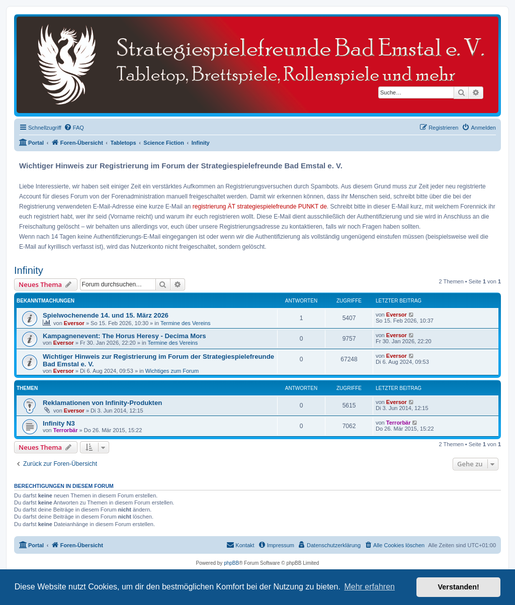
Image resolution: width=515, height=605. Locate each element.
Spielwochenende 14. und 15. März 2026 (105, 315)
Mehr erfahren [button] (369, 586)
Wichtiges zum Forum (172, 371)
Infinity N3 (59, 423)
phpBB (231, 563)
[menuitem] (74, 128)
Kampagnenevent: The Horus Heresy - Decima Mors (124, 336)
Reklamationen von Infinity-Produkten (102, 403)
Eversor (74, 323)
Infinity (28, 270)
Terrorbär (65, 430)
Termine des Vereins (185, 323)
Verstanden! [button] (458, 587)
